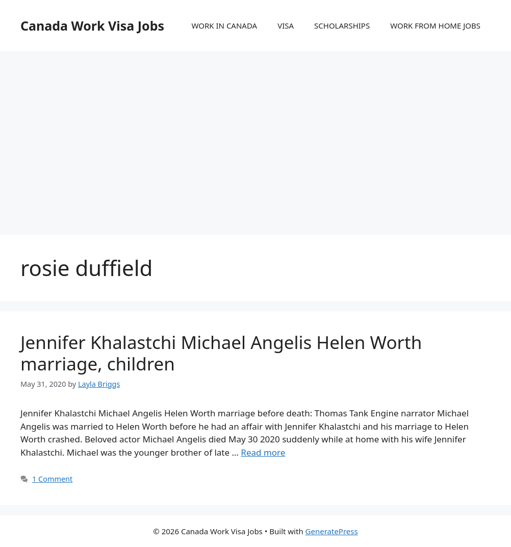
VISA (285, 25)
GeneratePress (331, 531)
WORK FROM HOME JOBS (435, 25)
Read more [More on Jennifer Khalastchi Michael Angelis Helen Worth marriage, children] (263, 452)
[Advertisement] (255, 132)
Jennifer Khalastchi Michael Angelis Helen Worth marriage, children (221, 353)
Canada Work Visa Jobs (92, 25)
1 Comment (52, 479)
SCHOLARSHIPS (342, 25)
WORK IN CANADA (224, 25)
